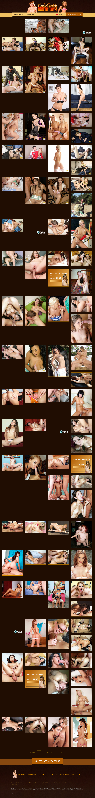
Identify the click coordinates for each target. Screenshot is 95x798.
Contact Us (38, 783)
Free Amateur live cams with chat (29, 774)
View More (34, 781)
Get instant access (75, 14)
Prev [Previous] (33, 752)
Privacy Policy (14, 784)
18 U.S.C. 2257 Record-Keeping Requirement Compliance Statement (55, 783)
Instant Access (28, 781)
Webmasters (32, 783)
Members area (30, 14)
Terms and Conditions (16, 783)
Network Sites (18, 14)
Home (12, 781)
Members (17, 781)
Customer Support (25, 783)
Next (61, 752)
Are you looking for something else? (64, 774)
